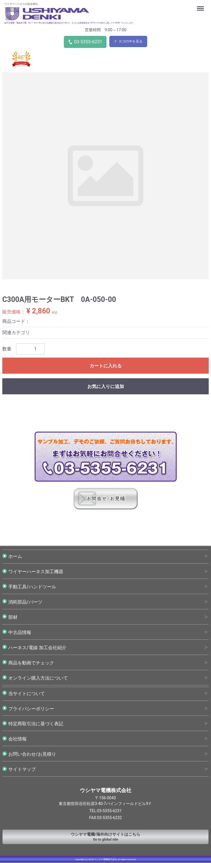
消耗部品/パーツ (25, 602)
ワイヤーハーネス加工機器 (35, 571)
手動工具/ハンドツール (32, 586)
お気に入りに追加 (105, 386)
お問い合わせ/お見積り (32, 754)
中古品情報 (19, 632)
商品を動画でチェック (31, 663)
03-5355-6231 (88, 41)
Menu (201, 6)
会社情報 (17, 739)
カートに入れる (106, 366)
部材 (12, 617)
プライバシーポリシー (31, 708)
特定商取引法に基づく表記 (35, 724)
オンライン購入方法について (38, 678)
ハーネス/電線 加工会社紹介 (37, 647)
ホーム (15, 556)
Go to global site (105, 837)
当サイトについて (26, 693)
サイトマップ (22, 769)
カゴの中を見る (131, 41)
